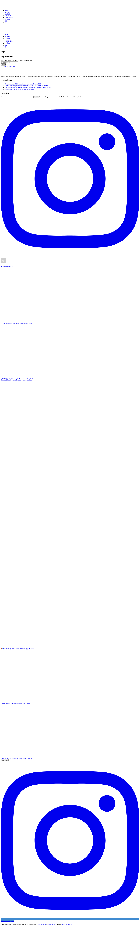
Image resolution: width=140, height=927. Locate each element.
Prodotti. (7, 14)
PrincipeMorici (67, 924)
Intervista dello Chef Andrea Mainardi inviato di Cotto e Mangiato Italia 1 (28, 87)
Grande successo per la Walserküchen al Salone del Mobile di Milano (26, 86)
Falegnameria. (9, 17)
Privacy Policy (51, 924)
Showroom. (8, 15)
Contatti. (7, 19)
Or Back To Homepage (8, 66)
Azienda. (7, 12)
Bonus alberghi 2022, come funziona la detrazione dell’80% (23, 84)
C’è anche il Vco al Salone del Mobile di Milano (20, 89)
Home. (7, 10)
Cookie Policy (41, 924)
